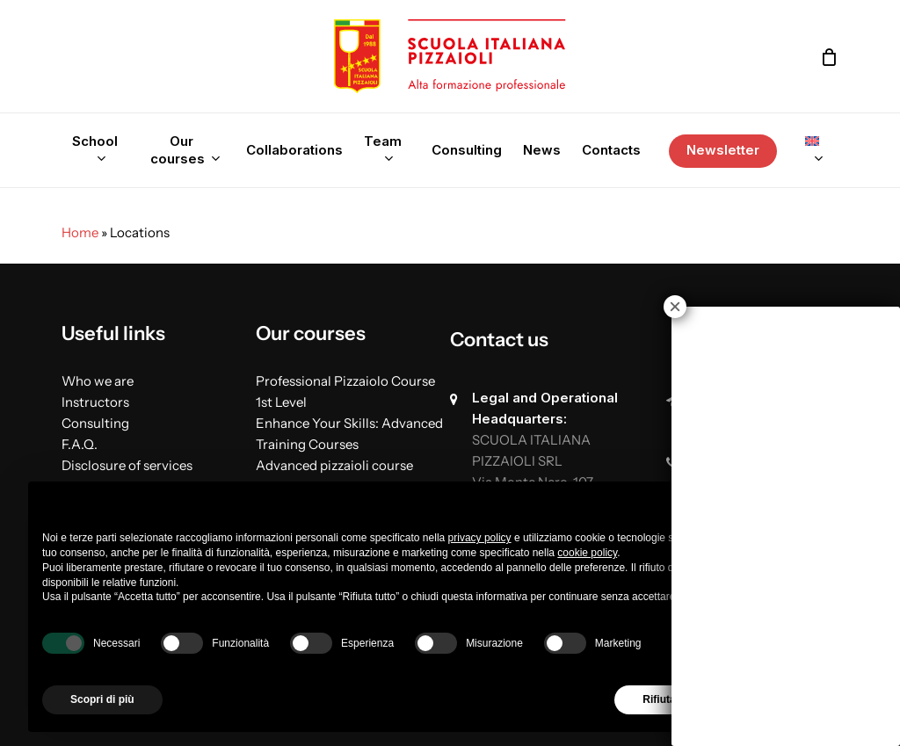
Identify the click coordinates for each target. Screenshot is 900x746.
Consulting (95, 423)
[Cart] (828, 57)
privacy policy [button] (480, 538)
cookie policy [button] (587, 553)
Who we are (98, 381)
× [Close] (675, 306)
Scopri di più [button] (102, 699)
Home (80, 232)
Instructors (95, 402)
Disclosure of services (127, 465)
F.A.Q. (80, 444)
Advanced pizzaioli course (334, 465)
